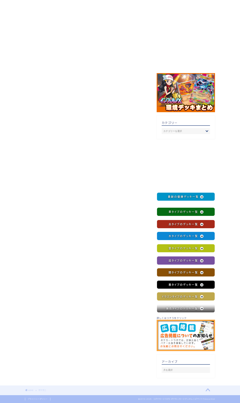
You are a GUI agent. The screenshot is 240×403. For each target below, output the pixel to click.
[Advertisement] (186, 165)
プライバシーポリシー (38, 399)
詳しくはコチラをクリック (186, 333)
